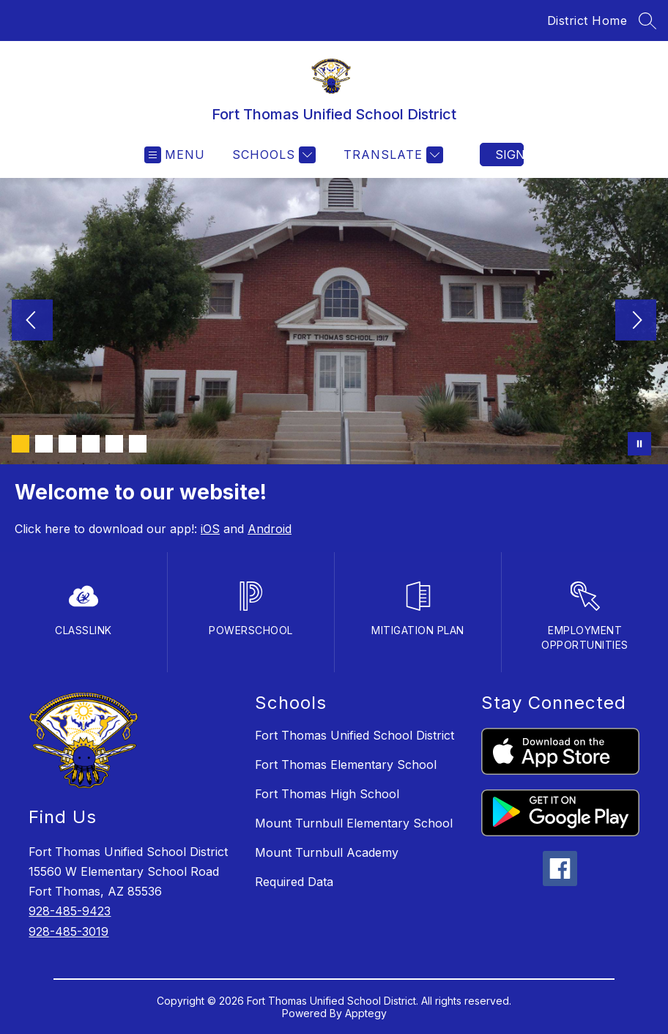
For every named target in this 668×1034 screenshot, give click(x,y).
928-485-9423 (70, 911)
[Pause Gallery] (639, 443)
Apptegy (366, 1013)
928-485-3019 (68, 931)
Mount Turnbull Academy (326, 852)
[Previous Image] (32, 321)
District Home (587, 20)
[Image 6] (137, 444)
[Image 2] (44, 444)
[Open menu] (174, 155)
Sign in (509, 154)
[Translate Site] (391, 155)
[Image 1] (20, 444)
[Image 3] (67, 444)
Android (270, 528)
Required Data (294, 881)
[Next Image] (635, 321)
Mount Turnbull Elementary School (354, 823)
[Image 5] (114, 444)
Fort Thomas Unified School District (354, 735)
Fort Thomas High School (327, 793)
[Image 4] (91, 444)
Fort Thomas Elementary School (346, 764)
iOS (210, 528)
